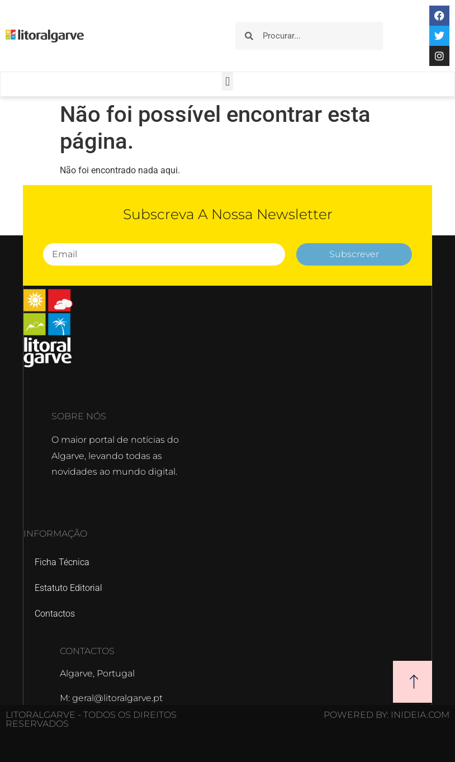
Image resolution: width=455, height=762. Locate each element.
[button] (227, 81)
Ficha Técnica (62, 562)
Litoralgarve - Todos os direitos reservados (91, 719)
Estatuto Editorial (68, 588)
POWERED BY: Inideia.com (386, 714)
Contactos (55, 613)
